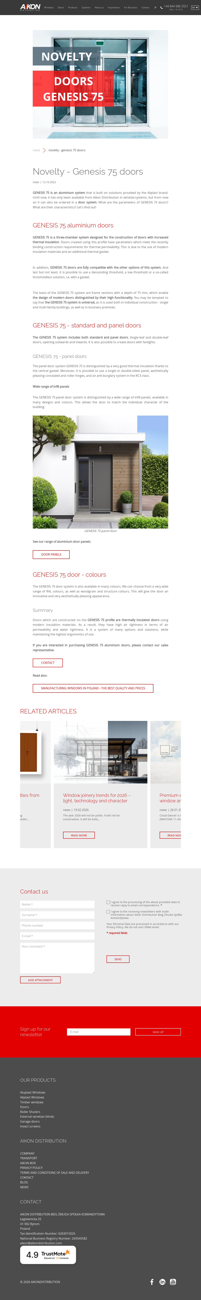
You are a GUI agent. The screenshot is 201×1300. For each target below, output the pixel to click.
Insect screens (30, 1126)
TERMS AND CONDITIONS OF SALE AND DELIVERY (54, 1173)
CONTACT (27, 1177)
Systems (86, 7)
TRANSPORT (28, 1158)
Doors (61, 7)
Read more (80, 835)
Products (72, 7)
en (193, 8)
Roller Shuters (30, 1112)
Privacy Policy (115, 927)
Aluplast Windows (32, 1092)
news (36, 150)
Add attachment (41, 980)
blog (24, 1182)
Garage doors (30, 1121)
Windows (49, 7)
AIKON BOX (28, 1163)
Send (119, 959)
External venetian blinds (37, 1116)
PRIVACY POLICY (31, 1168)
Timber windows (31, 1102)
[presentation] (135, 945)
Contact (145, 7)
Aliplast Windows (32, 1097)
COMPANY (27, 1153)
